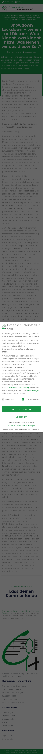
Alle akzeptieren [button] (21, 409)
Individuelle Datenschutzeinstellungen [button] (21, 426)
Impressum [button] (36, 429)
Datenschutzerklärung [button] (23, 429)
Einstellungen (33, 390)
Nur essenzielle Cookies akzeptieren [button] (21, 423)
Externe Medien (31, 399)
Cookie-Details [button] (8, 429)
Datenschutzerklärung (19, 387)
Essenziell (8, 399)
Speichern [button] (21, 416)
